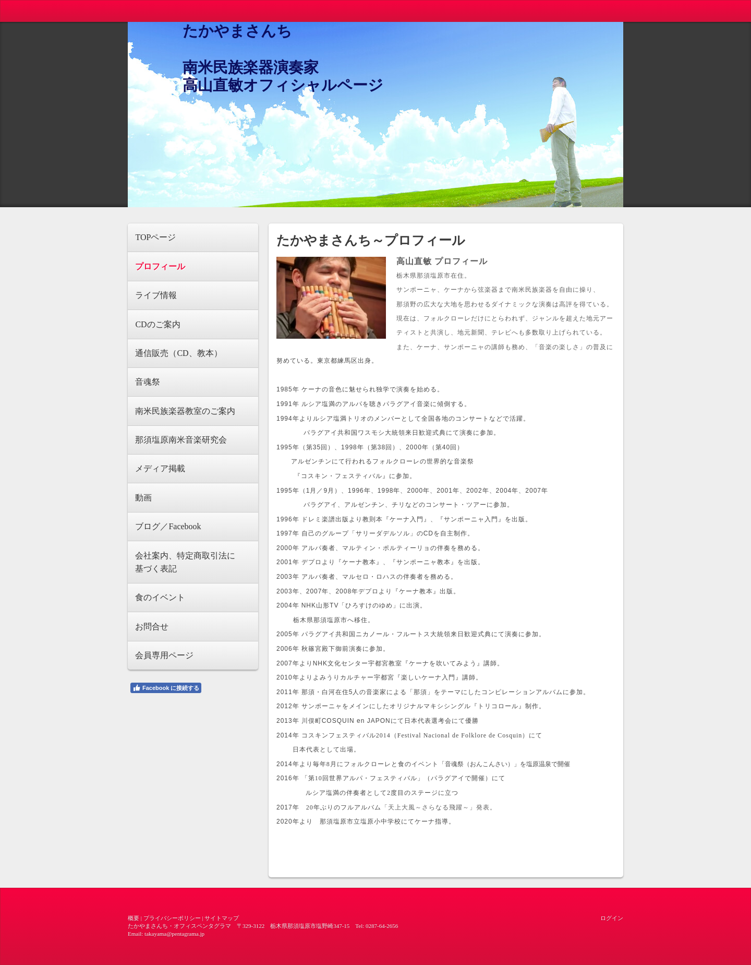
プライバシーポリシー (172, 918)
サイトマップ (221, 918)
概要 (133, 918)
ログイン (611, 918)
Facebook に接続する (165, 688)
